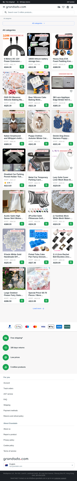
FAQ (38, 399)
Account (38, 383)
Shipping (38, 405)
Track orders (38, 388)
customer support (60, 478)
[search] (41, 12)
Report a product (38, 434)
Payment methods (38, 410)
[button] (39, 465)
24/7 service (70, 2)
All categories (38, 23)
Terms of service (38, 451)
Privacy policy (38, 440)
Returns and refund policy (38, 416)
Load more (38, 308)
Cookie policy (38, 445)
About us (38, 429)
